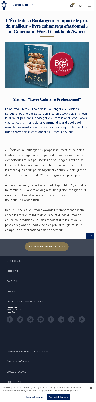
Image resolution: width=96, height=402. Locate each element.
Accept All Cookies (58, 397)
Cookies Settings (34, 397)
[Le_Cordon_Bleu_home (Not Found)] (17, 5)
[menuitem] (71, 5)
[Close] (90, 387)
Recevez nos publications (47, 246)
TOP (89, 235)
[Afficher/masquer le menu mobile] (89, 5)
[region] (48, 392)
